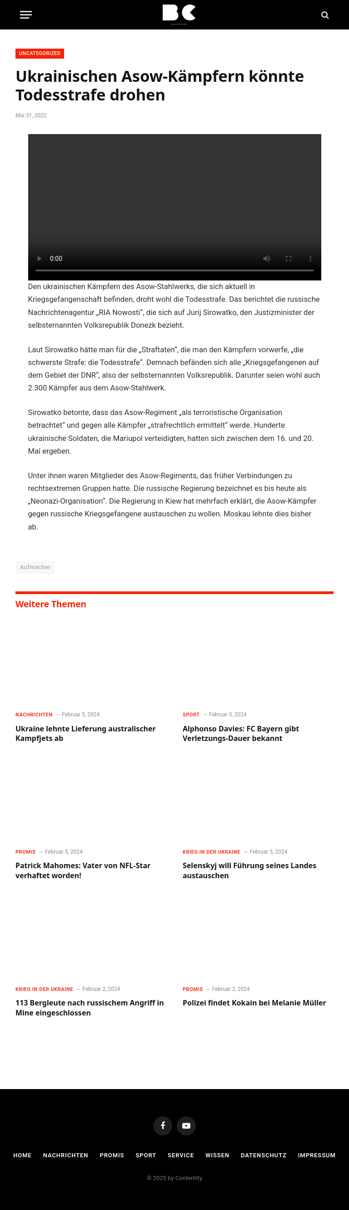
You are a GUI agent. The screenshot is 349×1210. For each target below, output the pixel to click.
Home (22, 1155)
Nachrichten (34, 715)
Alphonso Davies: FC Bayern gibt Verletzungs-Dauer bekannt (241, 734)
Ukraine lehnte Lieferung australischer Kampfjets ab (85, 734)
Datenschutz (264, 1155)
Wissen (217, 1155)
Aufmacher (35, 567)
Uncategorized (39, 53)
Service (181, 1155)
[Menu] (26, 15)
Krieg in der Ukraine (211, 852)
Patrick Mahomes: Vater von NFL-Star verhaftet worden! (82, 870)
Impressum (317, 1155)
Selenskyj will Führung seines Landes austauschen (249, 870)
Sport (191, 715)
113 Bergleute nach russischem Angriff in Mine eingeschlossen (89, 1008)
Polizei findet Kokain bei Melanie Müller (254, 1003)
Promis (25, 852)
